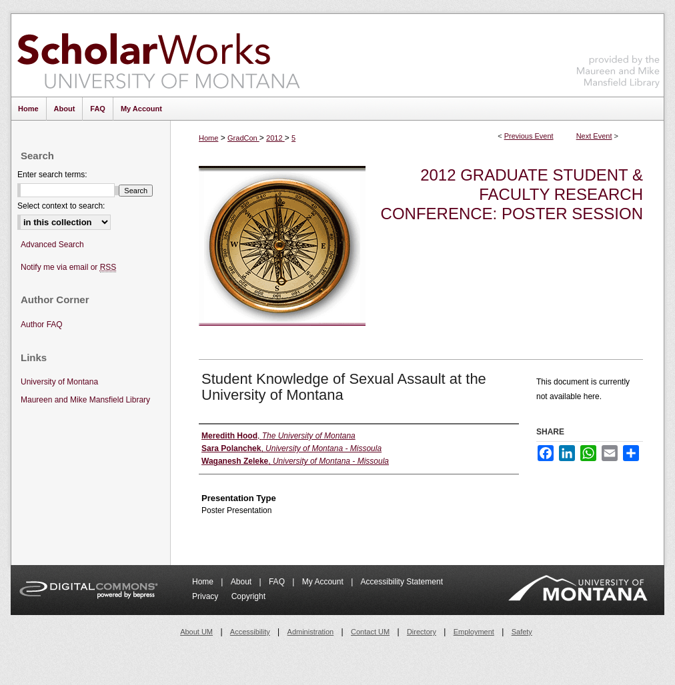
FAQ (278, 581)
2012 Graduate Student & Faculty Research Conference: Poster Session (512, 194)
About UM (196, 632)
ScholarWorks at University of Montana (158, 55)
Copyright (248, 596)
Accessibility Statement (402, 581)
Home (208, 138)
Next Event (594, 136)
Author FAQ (42, 324)
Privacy (206, 596)
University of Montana (59, 381)
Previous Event (529, 136)
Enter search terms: (52, 174)
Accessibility (250, 632)
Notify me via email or (68, 268)
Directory (421, 632)
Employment (474, 632)
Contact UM (370, 632)
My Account (324, 581)
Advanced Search (52, 244)
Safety (522, 632)
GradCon (243, 138)
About (242, 581)
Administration (310, 632)
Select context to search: (61, 206)
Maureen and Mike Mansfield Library (618, 53)
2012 (275, 138)
